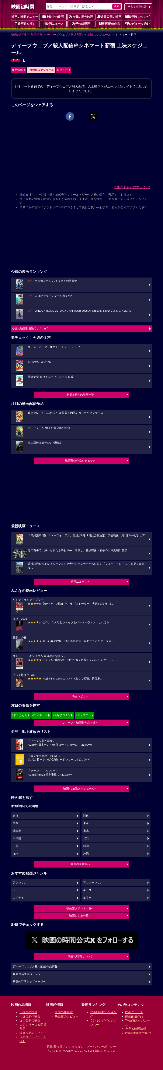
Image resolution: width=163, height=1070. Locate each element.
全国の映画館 (64, 1012)
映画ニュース (53, 23)
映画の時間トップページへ (29, 981)
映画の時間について (80, 956)
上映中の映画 (53, 16)
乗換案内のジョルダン (68, 1046)
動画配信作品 (109, 23)
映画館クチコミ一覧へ (80, 908)
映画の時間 (18, 34)
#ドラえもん (19, 715)
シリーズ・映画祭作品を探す (80, 722)
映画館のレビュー (67, 1016)
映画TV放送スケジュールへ (80, 788)
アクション (20, 882)
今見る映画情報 (135, 1028)
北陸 (86, 838)
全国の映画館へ (80, 864)
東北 (86, 830)
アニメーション (93, 882)
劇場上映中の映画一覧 (80, 394)
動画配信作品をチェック (80, 460)
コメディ (18, 897)
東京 (15, 815)
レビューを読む (137, 23)
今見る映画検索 (137, 6)
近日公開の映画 (109, 16)
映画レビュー (80, 696)
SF (14, 890)
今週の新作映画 (81, 16)
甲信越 (17, 838)
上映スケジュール (99, 34)
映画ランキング (137, 16)
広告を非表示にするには (131, 187)
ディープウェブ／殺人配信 (65, 34)
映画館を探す (24, 23)
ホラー (87, 897)
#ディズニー (83, 715)
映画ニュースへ (80, 581)
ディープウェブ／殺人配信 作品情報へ (36, 966)
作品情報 (36, 34)
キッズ (87, 890)
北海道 (17, 830)
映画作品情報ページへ (26, 974)
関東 (86, 815)
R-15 (15, 60)
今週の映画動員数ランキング (30, 328)
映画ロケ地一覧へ (80, 915)
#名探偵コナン (62, 715)
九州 (15, 853)
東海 (86, 823)
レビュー (62, 69)
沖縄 (86, 853)
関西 (15, 823)
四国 (86, 845)
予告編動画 (81, 23)
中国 (15, 845)
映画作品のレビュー (33, 1033)
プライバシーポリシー (101, 1046)
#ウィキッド (40, 715)
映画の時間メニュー (24, 16)
